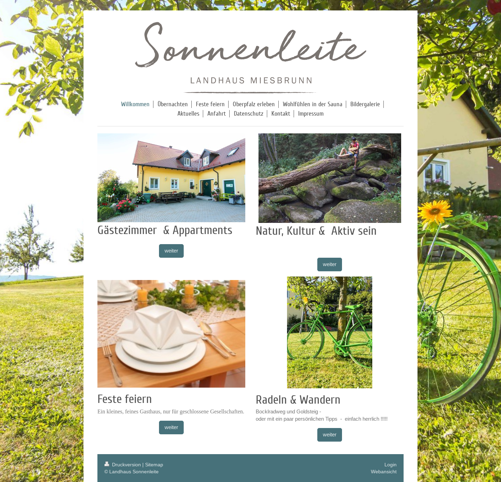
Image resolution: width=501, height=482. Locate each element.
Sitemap (154, 464)
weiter (171, 251)
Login (390, 464)
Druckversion (123, 464)
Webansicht (384, 471)
